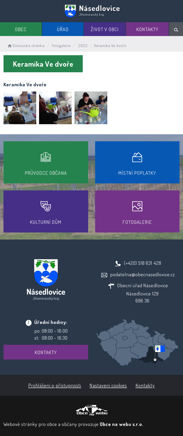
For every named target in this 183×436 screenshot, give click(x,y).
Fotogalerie (61, 45)
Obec (21, 29)
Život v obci (105, 29)
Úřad (62, 29)
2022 (83, 45)
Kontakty (147, 29)
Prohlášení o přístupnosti (54, 385)
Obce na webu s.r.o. (121, 424)
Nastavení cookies (108, 385)
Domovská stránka (26, 45)
